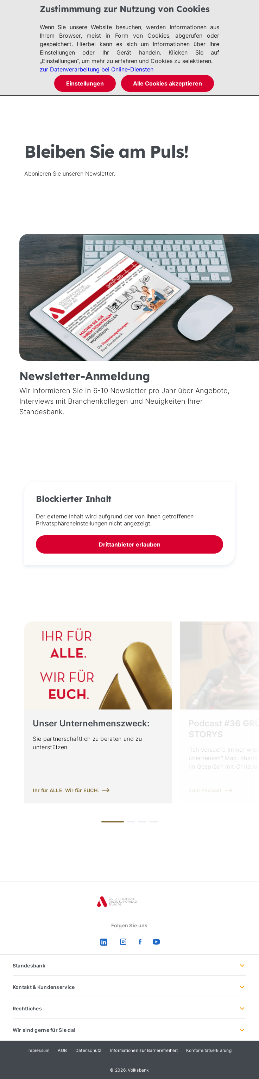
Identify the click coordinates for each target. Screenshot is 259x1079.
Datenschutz (88, 1050)
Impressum (38, 1050)
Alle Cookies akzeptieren (167, 83)
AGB (62, 1050)
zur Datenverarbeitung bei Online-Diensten (96, 69)
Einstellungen (85, 83)
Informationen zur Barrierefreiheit (144, 1050)
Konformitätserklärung (209, 1050)
